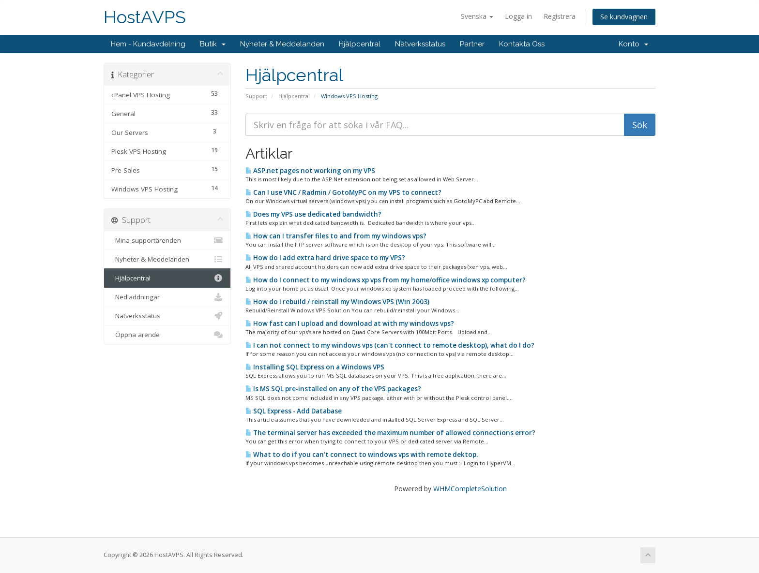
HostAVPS (145, 17)
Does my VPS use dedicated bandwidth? (313, 214)
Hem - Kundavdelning (148, 44)
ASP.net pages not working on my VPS (310, 170)
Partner (472, 44)
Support (256, 96)
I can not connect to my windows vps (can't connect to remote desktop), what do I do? (389, 345)
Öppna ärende (167, 334)
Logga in (518, 16)
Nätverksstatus (420, 44)
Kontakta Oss (522, 44)
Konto (633, 44)
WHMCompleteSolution (470, 488)
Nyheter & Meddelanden (282, 44)
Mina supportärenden (167, 240)
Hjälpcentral (359, 44)
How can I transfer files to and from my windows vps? (335, 236)
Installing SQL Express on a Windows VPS (314, 367)
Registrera (560, 16)
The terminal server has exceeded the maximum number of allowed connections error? (390, 432)
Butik (213, 44)
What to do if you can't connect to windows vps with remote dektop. (361, 454)
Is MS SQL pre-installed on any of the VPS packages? (333, 388)
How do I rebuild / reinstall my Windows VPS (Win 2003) (337, 301)
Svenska (477, 16)
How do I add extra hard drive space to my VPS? (325, 257)
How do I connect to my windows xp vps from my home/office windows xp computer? (385, 280)
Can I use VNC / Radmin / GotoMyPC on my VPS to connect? (343, 192)
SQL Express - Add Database (293, 411)
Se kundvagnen (624, 16)
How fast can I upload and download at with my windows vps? (349, 323)
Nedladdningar (167, 297)
